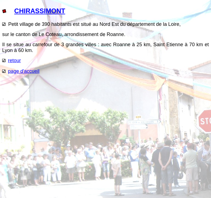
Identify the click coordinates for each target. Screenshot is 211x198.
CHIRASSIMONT (39, 11)
